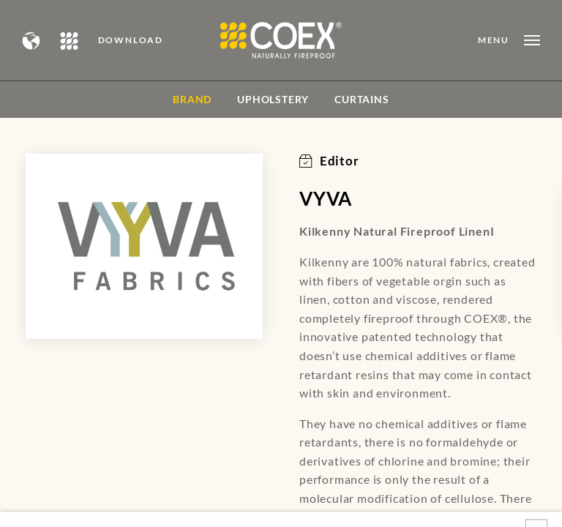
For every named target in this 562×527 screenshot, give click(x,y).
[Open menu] (509, 40)
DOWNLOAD (130, 40)
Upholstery (273, 99)
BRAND (192, 99)
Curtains (361, 99)
